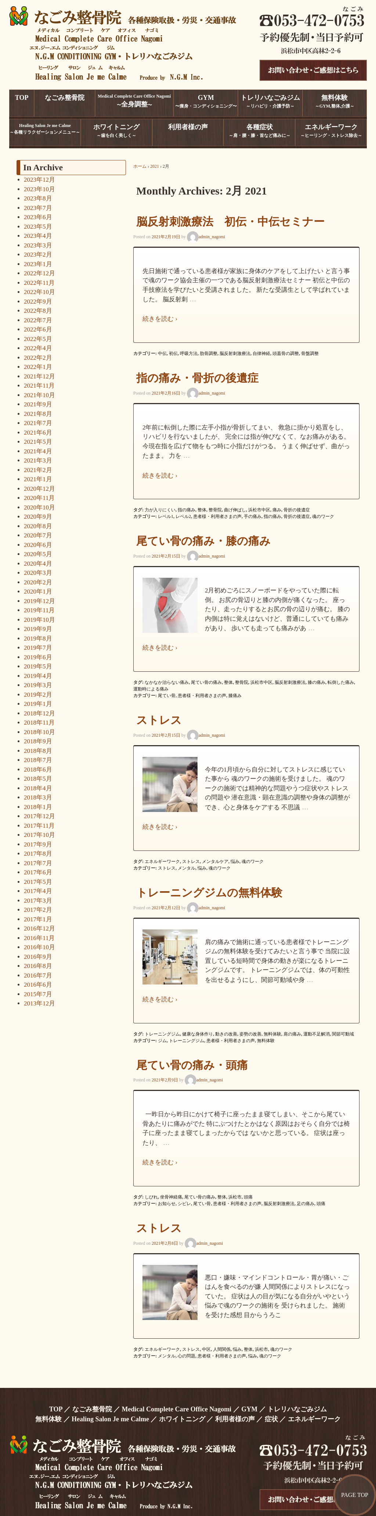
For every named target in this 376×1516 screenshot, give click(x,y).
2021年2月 (38, 470)
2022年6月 (38, 329)
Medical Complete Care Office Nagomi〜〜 (134, 101)
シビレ (184, 1203)
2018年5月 (38, 778)
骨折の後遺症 (296, 509)
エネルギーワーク (162, 861)
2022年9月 (38, 301)
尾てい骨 (167, 695)
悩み (235, 861)
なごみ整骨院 (92, 1409)
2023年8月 (38, 198)
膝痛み (235, 695)
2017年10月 (39, 834)
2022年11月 (39, 282)
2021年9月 (38, 404)
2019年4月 (38, 675)
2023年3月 (38, 245)
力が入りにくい (160, 509)
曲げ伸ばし (235, 509)
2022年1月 (38, 366)
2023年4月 (38, 235)
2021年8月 (38, 413)
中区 (206, 1349)
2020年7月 (38, 535)
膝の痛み (316, 682)
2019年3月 (38, 685)
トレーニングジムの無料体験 (209, 892)
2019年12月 (39, 601)
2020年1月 (38, 591)
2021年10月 (39, 395)
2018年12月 (39, 713)
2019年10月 (39, 619)
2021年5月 (38, 441)
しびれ (151, 1197)
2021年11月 (39, 385)
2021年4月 (38, 451)
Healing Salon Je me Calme (110, 1419)
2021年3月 (38, 460)
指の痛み (186, 509)
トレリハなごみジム (297, 1409)
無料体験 (272, 1034)
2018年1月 (38, 807)
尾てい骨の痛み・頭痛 (192, 1065)
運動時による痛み (151, 689)
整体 (202, 509)
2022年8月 (38, 310)
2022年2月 (38, 357)
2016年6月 (38, 984)
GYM (249, 1409)
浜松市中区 (259, 509)
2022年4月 (38, 348)
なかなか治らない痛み (167, 682)
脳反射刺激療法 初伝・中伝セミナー (230, 221)
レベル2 (183, 516)
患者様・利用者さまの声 (217, 516)
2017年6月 (38, 872)
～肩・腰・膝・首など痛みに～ (259, 130)
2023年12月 (39, 179)
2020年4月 (38, 563)
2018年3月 (38, 797)
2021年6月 (38, 432)
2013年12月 (39, 1003)
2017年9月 (38, 844)
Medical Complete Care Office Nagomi (177, 1409)
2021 (154, 166)
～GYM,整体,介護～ (334, 101)
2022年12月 (39, 273)
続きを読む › (159, 318)
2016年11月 (39, 938)
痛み (276, 509)
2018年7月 (38, 760)
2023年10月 (39, 189)
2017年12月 (39, 816)
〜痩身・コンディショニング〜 (206, 101)
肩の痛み (292, 1034)
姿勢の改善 (250, 1034)
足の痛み (305, 1203)
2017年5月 (38, 881)
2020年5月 (38, 554)
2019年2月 (38, 694)
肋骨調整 (208, 353)
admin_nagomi (206, 236)
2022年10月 (39, 292)
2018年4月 (38, 788)
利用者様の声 (235, 1419)
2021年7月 (38, 423)
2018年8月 (38, 750)
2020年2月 (38, 582)
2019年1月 (38, 703)
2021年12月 (39, 376)
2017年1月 (38, 919)
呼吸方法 (189, 353)
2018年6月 (38, 769)
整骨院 (215, 509)
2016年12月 (39, 928)
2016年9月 (38, 956)
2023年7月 (38, 207)
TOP (55, 1409)
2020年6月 (38, 544)
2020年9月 (38, 516)
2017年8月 (38, 853)
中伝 (162, 353)
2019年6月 (38, 657)
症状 (271, 1419)
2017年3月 (38, 900)
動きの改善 (226, 1034)
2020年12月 (39, 488)
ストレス (159, 720)
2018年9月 (38, 741)
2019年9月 (38, 628)
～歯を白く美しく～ (116, 130)
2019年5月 (38, 666)
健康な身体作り (197, 1034)
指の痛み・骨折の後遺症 (197, 378)
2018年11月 (39, 722)
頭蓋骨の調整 (285, 353)
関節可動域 (343, 1034)
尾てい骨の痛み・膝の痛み (203, 541)
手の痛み (252, 516)
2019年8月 (38, 638)
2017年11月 (39, 825)
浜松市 (235, 1197)
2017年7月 (38, 863)
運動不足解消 (316, 1034)
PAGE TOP (354, 1495)
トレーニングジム (162, 1034)
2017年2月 (38, 909)
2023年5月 (38, 226)
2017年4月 (38, 891)
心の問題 (186, 1356)
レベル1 (165, 516)
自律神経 (261, 353)
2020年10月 (39, 507)
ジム (162, 1040)
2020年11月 (39, 497)
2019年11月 (39, 610)
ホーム (140, 166)
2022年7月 (38, 320)
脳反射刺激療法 (235, 353)
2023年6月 (38, 217)
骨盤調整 (310, 353)
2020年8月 (38, 526)
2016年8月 (38, 965)
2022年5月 (38, 339)
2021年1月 (38, 479)
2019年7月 (38, 647)
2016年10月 (39, 947)
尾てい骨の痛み (206, 682)
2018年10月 (39, 732)
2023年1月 (38, 264)
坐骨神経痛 (171, 1197)
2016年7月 (38, 975)
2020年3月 (38, 572)
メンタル (186, 868)
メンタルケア (215, 861)
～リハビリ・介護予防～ (270, 101)
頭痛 (248, 1197)
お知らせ (167, 1203)
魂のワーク (323, 516)
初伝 (173, 353)
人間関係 (222, 1349)
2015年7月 (38, 994)
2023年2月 (38, 254)
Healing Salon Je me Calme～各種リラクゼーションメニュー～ (45, 129)
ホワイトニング (182, 1419)
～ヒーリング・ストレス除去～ (331, 130)
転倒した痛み (341, 682)
